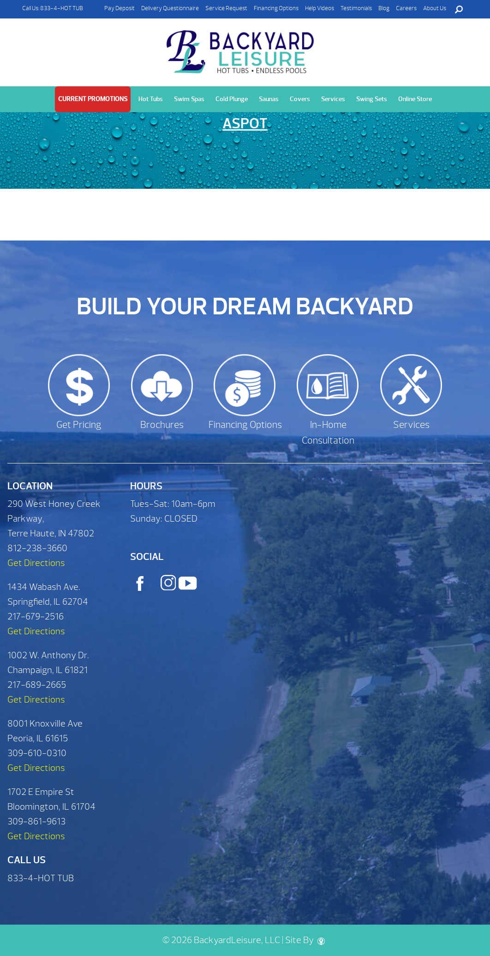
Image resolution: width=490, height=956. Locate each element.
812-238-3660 (37, 548)
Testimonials (356, 8)
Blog (383, 8)
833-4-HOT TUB (61, 8)
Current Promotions (92, 99)
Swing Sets (371, 99)
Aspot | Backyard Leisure (241, 46)
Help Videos (319, 8)
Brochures (162, 425)
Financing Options (276, 8)
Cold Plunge (231, 99)
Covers (300, 99)
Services (333, 99)
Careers (406, 8)
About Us (434, 8)
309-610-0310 (36, 753)
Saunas (269, 99)
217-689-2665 (36, 685)
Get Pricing (79, 425)
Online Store (415, 99)
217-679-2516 (35, 616)
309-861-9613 (36, 821)
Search (458, 9)
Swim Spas (189, 99)
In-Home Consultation (328, 433)
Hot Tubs (150, 99)
